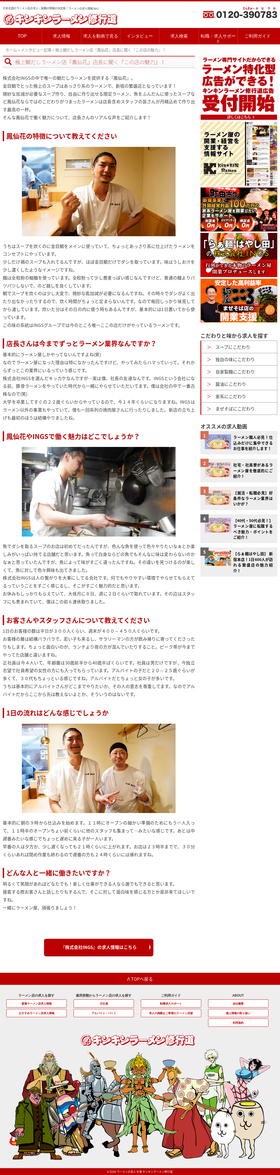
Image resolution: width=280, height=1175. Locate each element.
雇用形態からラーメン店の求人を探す (104, 995)
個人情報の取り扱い (238, 1013)
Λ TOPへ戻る (140, 979)
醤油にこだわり (230, 384)
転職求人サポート (171, 1003)
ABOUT (238, 995)
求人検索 (179, 36)
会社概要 (238, 1003)
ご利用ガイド (257, 36)
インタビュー (140, 36)
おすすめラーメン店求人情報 (36, 1013)
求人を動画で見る (100, 36)
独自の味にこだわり (235, 359)
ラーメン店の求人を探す (36, 995)
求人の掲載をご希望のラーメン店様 (171, 1013)
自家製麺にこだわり (235, 371)
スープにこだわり (232, 347)
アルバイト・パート (104, 1013)
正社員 (104, 1003)
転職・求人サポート (218, 39)
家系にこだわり (230, 396)
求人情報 (61, 36)
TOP (22, 36)
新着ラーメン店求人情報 (37, 1003)
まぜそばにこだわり (235, 408)
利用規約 (238, 1022)
